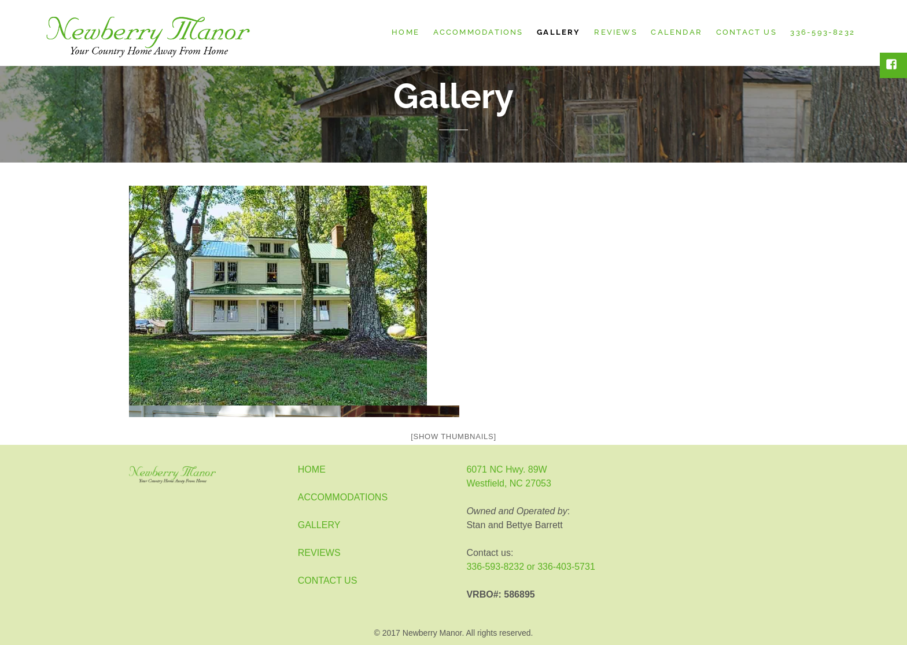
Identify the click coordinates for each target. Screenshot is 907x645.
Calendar (676, 32)
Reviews (615, 32)
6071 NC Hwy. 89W (506, 469)
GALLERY (319, 525)
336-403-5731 (566, 567)
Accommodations (478, 32)
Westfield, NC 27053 (508, 483)
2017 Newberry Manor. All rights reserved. (457, 632)
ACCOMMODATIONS (343, 497)
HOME (312, 469)
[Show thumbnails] (453, 436)
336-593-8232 (822, 32)
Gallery (558, 32)
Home (405, 32)
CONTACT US (327, 580)
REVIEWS (319, 553)
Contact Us (746, 32)
